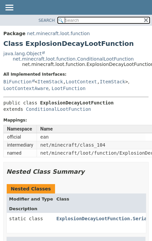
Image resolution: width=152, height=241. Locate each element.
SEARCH (47, 20)
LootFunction (69, 88)
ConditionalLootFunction (58, 109)
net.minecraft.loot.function (58, 33)
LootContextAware (26, 88)
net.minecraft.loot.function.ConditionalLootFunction (73, 59)
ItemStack (50, 81)
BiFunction (17, 81)
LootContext (81, 81)
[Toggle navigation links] (9, 8)
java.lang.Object (22, 53)
